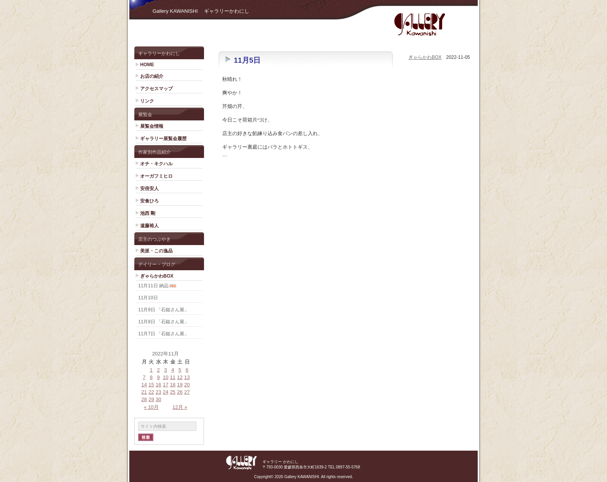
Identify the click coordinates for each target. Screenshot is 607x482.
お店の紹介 (151, 76)
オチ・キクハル (156, 163)
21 (144, 392)
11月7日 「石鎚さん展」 (163, 333)
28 (144, 399)
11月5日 (247, 60)
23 (158, 392)
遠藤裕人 (149, 225)
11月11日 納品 (153, 285)
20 (187, 385)
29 (151, 399)
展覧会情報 (151, 126)
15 (151, 385)
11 (172, 377)
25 (172, 392)
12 (179, 377)
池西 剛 (147, 213)
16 (158, 385)
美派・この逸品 (156, 251)
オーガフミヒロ (156, 176)
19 (179, 385)
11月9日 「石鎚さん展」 (163, 309)
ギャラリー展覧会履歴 (163, 138)
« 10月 (151, 407)
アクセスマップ (156, 88)
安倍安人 (149, 188)
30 (158, 399)
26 (179, 392)
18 (172, 385)
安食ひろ (149, 201)
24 (165, 392)
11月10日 (148, 297)
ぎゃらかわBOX (156, 276)
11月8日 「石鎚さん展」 (163, 321)
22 (151, 392)
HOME (147, 64)
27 (187, 392)
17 (165, 385)
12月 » (179, 407)
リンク (147, 101)
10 (165, 377)
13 (187, 377)
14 (144, 385)
